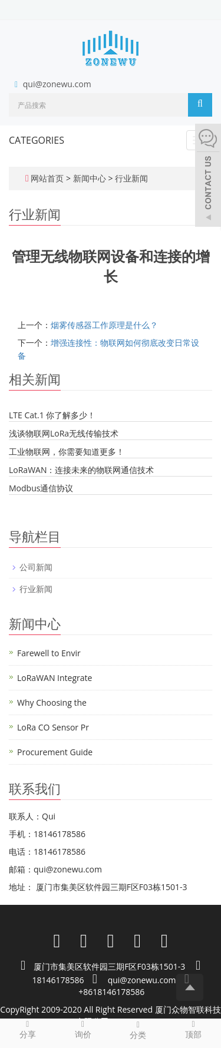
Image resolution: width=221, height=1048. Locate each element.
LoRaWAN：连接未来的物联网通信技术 (81, 469)
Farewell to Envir (49, 653)
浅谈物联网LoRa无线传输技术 (63, 433)
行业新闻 (130, 178)
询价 (83, 1029)
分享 (27, 1029)
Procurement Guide (55, 752)
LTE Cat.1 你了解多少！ (52, 415)
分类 (138, 1029)
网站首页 (47, 178)
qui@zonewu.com (57, 84)
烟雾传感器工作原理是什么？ (104, 324)
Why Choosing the (52, 702)
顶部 (193, 1029)
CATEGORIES (36, 140)
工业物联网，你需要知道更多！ (66, 451)
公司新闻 (35, 567)
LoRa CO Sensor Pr (53, 727)
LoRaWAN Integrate (54, 677)
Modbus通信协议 (41, 488)
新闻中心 (90, 178)
